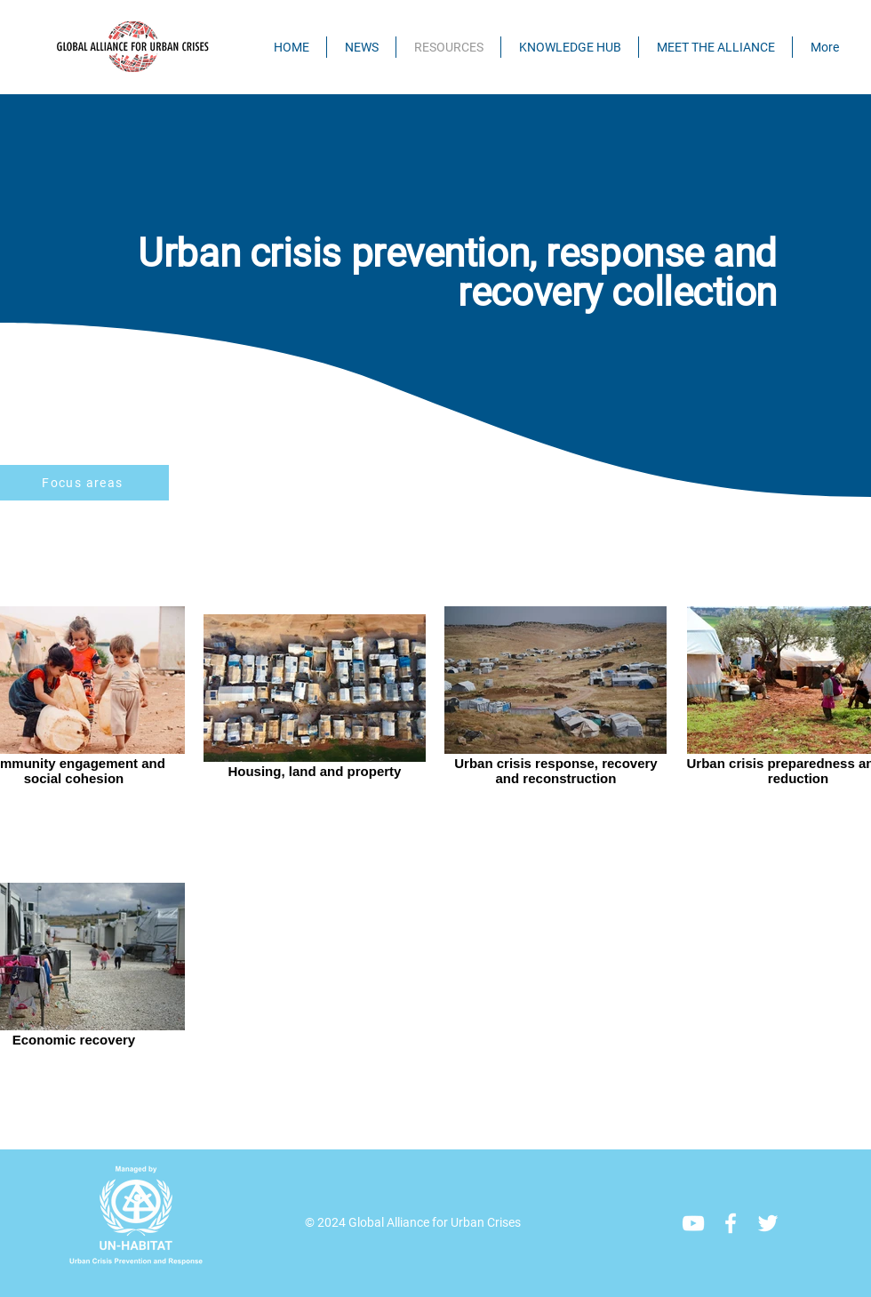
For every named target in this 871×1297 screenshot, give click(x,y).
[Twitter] (768, 1223)
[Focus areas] (84, 482)
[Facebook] (730, 1223)
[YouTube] (693, 1223)
